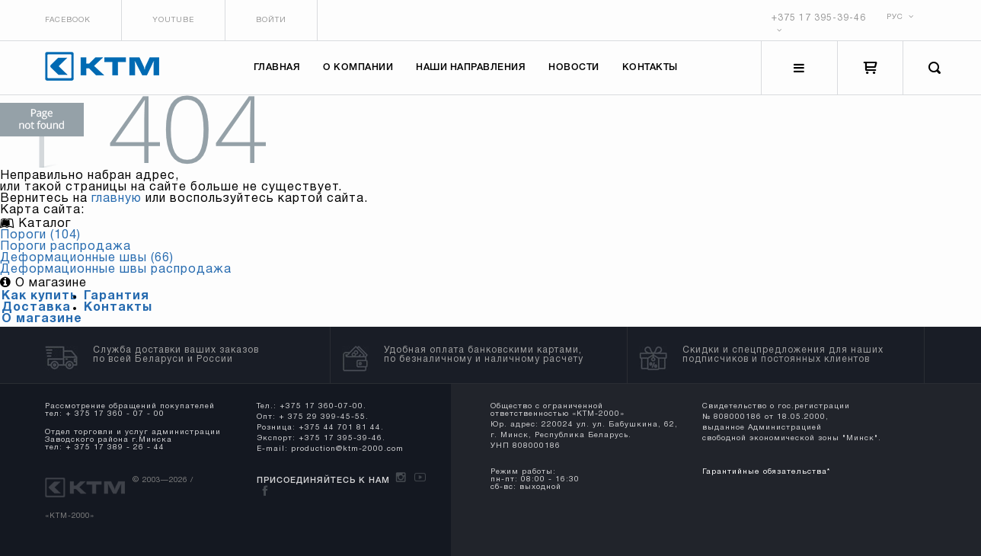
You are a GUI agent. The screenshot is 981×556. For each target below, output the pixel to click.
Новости (574, 68)
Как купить (40, 296)
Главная (277, 68)
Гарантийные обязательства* (765, 471)
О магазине (42, 319)
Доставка (36, 307)
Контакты (650, 68)
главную (116, 198)
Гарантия (116, 296)
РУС (900, 17)
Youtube (173, 20)
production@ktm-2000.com (347, 449)
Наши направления (471, 68)
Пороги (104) (40, 235)
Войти (271, 20)
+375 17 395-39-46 (819, 18)
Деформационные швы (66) (87, 258)
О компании (359, 68)
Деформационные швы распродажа (116, 269)
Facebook (68, 20)
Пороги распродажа (65, 246)
